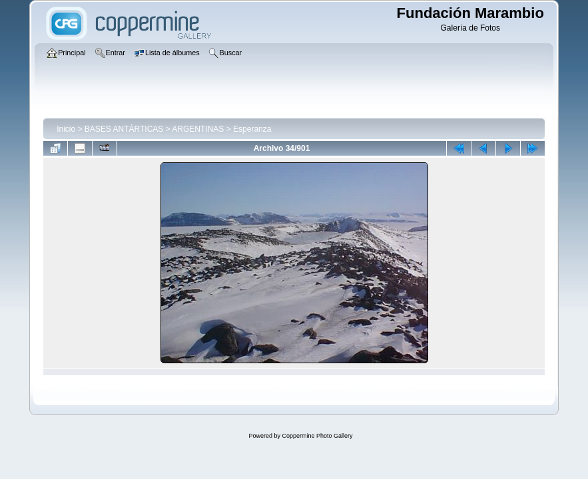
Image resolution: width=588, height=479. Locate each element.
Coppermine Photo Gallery (317, 435)
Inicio (66, 129)
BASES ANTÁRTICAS (124, 129)
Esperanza (252, 129)
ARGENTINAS (198, 129)
